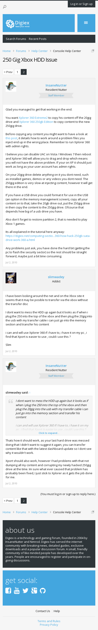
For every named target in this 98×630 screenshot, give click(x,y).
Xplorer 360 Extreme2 (33, 118)
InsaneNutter (56, 85)
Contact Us (43, 611)
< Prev (8, 72)
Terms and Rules (49, 621)
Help (57, 611)
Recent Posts (38, 39)
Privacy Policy (49, 625)
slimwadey (56, 277)
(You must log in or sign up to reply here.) (67, 494)
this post (11, 138)
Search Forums (16, 39)
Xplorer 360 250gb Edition (36, 122)
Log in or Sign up (81, 4)
